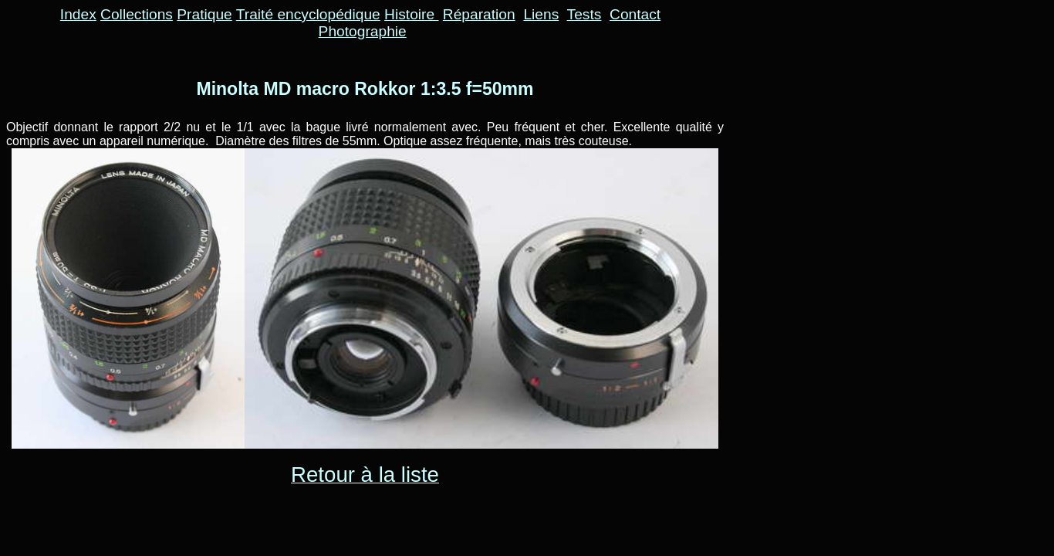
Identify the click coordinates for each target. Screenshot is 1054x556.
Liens (541, 14)
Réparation (479, 14)
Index (78, 14)
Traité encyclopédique (308, 14)
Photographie (363, 31)
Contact (635, 14)
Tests (584, 14)
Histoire (411, 14)
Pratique (204, 14)
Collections (136, 14)
